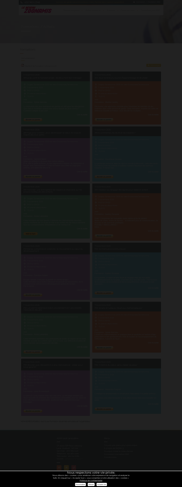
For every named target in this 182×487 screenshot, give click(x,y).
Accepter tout (101, 484)
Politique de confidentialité (91, 481)
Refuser (91, 484)
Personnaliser (80, 484)
